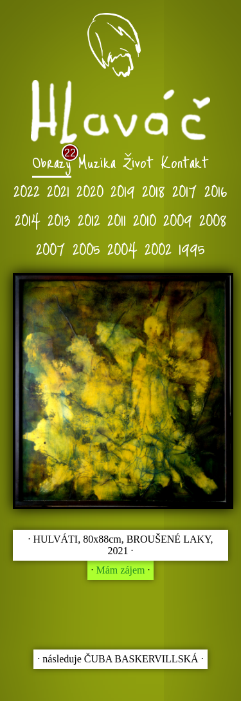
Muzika (97, 161)
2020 (89, 190)
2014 (27, 219)
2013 (59, 219)
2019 (123, 190)
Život (138, 161)
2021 (58, 190)
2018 (153, 190)
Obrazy (51, 161)
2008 (213, 219)
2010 (144, 219)
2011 (116, 219)
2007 (51, 248)
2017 (184, 190)
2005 (86, 248)
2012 (89, 219)
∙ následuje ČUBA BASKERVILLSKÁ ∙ (120, 658)
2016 (216, 190)
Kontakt (185, 161)
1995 (192, 248)
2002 (158, 248)
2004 (122, 248)
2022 (26, 190)
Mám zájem (120, 570)
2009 (177, 219)
